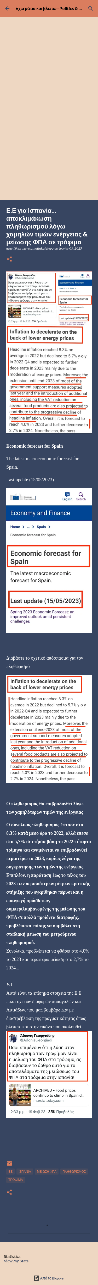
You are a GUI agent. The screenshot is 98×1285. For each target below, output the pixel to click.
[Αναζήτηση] (91, 8)
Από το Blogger (49, 1278)
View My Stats (16, 1261)
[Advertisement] (49, 148)
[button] (9, 259)
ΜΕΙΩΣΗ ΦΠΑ (46, 1171)
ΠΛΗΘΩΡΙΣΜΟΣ (74, 1171)
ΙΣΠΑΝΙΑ (25, 1171)
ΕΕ (10, 1171)
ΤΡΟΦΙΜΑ (15, 1180)
